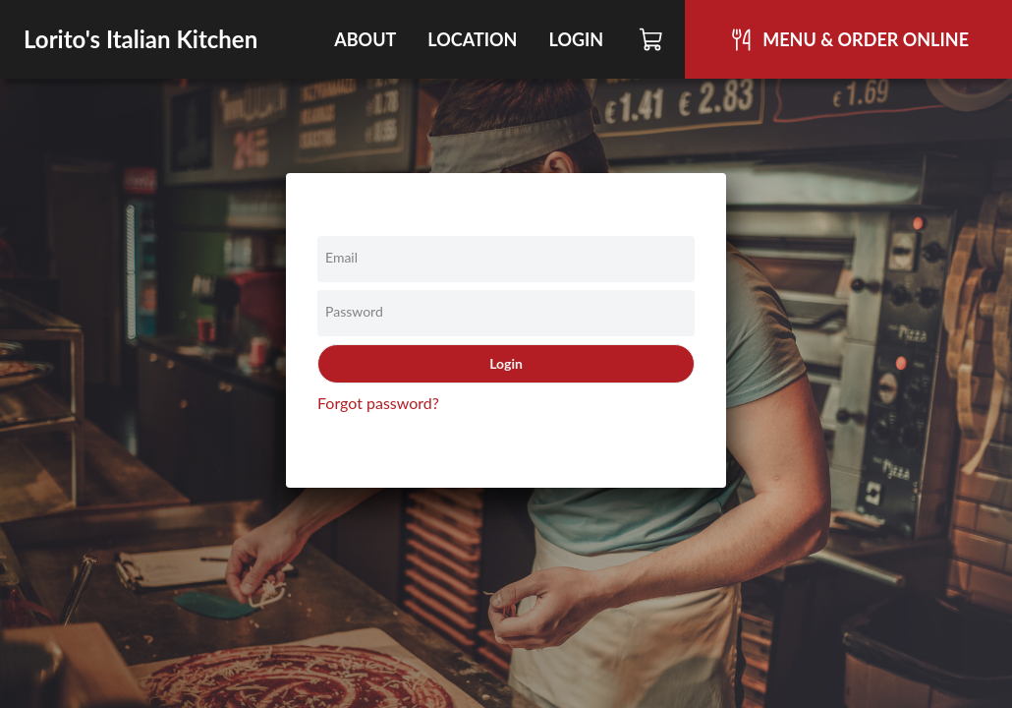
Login (575, 39)
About (365, 39)
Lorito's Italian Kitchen (140, 39)
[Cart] (652, 39)
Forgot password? (378, 402)
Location (472, 39)
